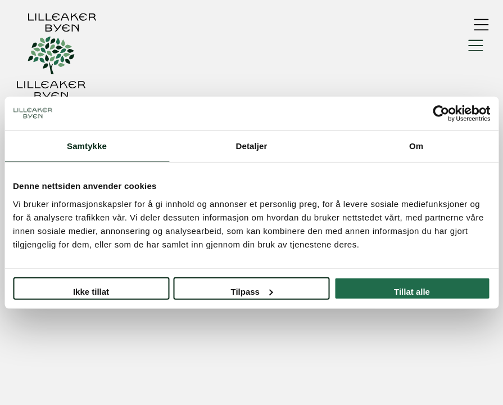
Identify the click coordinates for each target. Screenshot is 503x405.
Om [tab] (416, 146)
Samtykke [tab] (87, 146)
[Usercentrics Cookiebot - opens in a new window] (441, 113)
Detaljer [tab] (252, 146)
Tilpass (252, 291)
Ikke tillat (91, 291)
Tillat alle (412, 291)
